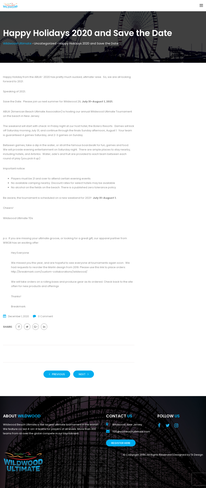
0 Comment (45, 316)
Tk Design (197, 455)
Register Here (120, 443)
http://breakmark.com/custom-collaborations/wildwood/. (49, 272)
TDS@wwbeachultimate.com (131, 431)
